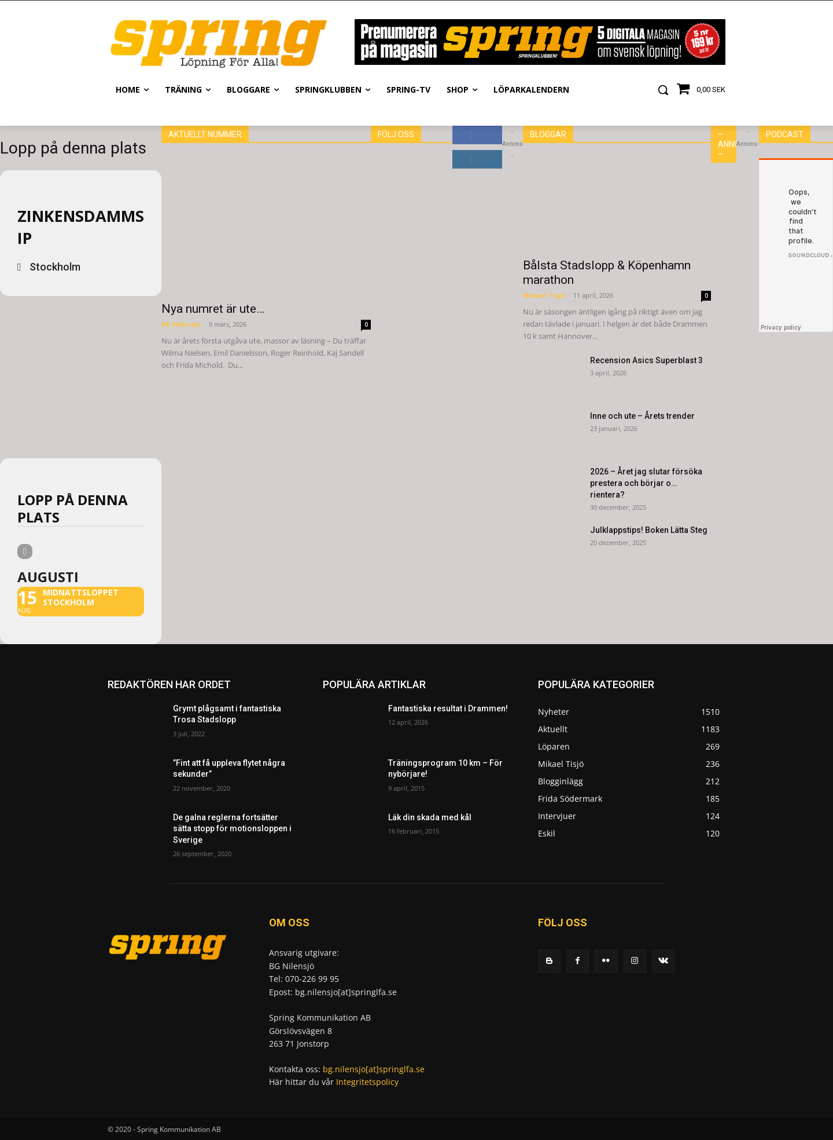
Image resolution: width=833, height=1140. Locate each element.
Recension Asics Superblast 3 (646, 360)
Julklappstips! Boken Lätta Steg (648, 530)
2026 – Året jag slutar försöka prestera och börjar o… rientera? (646, 483)
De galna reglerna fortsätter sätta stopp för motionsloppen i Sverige (232, 829)
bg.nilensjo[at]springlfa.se (374, 1069)
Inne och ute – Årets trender (642, 416)
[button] (663, 90)
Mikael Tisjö (544, 295)
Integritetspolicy (367, 1081)
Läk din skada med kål (429, 817)
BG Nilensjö (181, 324)
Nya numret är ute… (212, 309)
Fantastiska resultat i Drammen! (448, 708)
